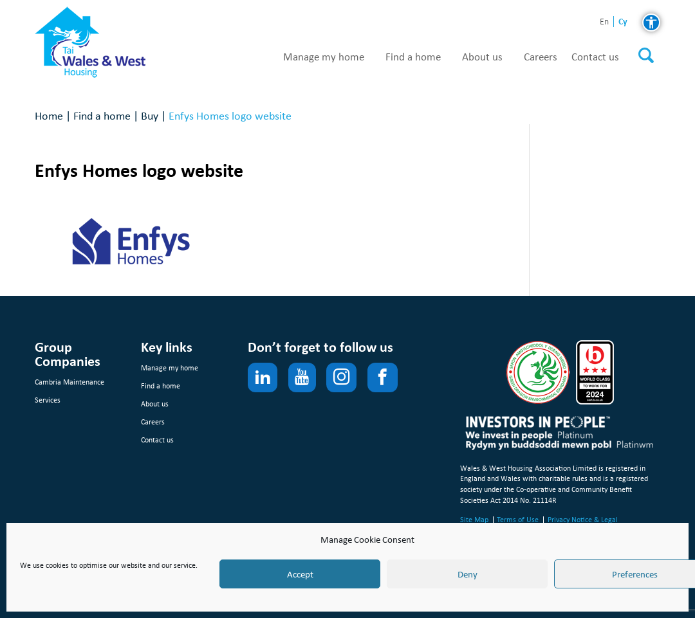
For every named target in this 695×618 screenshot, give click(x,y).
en (604, 22)
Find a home (413, 57)
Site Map (474, 519)
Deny (467, 574)
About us (482, 57)
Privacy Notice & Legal (583, 519)
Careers (540, 57)
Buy (149, 115)
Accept (300, 574)
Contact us (595, 57)
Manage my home (323, 57)
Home (49, 115)
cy (622, 21)
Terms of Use (518, 519)
